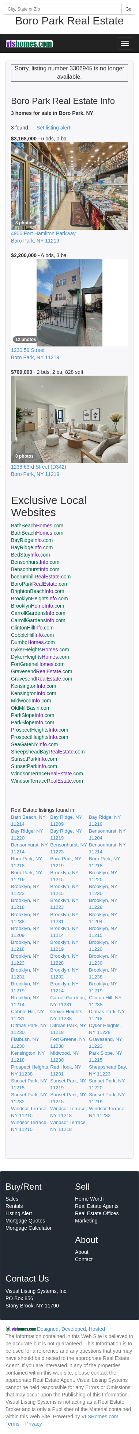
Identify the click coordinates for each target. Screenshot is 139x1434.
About (82, 1252)
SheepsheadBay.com (48, 752)
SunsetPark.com (34, 759)
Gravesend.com (41, 671)
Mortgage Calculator (28, 1228)
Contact (84, 1259)
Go (128, 9)
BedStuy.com (30, 555)
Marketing (86, 1221)
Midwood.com (31, 701)
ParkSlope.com (32, 715)
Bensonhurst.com (35, 562)
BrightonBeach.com (37, 591)
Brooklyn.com (37, 606)
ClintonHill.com (32, 628)
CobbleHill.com (32, 635)
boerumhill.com (41, 577)
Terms (12, 1424)
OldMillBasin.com (30, 708)
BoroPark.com (39, 584)
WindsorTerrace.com (47, 773)
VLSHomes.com (100, 1416)
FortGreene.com (37, 664)
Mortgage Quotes (25, 1221)
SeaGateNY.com (34, 744)
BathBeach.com (37, 525)
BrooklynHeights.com (39, 598)
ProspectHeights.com (39, 730)
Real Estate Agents (97, 1206)
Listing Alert (18, 1213)
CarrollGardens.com (38, 613)
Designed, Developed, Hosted (71, 1329)
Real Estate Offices (97, 1213)
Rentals (14, 1206)
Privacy (33, 1424)
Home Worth (89, 1199)
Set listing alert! (54, 128)
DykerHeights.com (40, 649)
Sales (11, 1199)
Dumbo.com (33, 642)
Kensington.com (33, 686)
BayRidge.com (32, 540)
